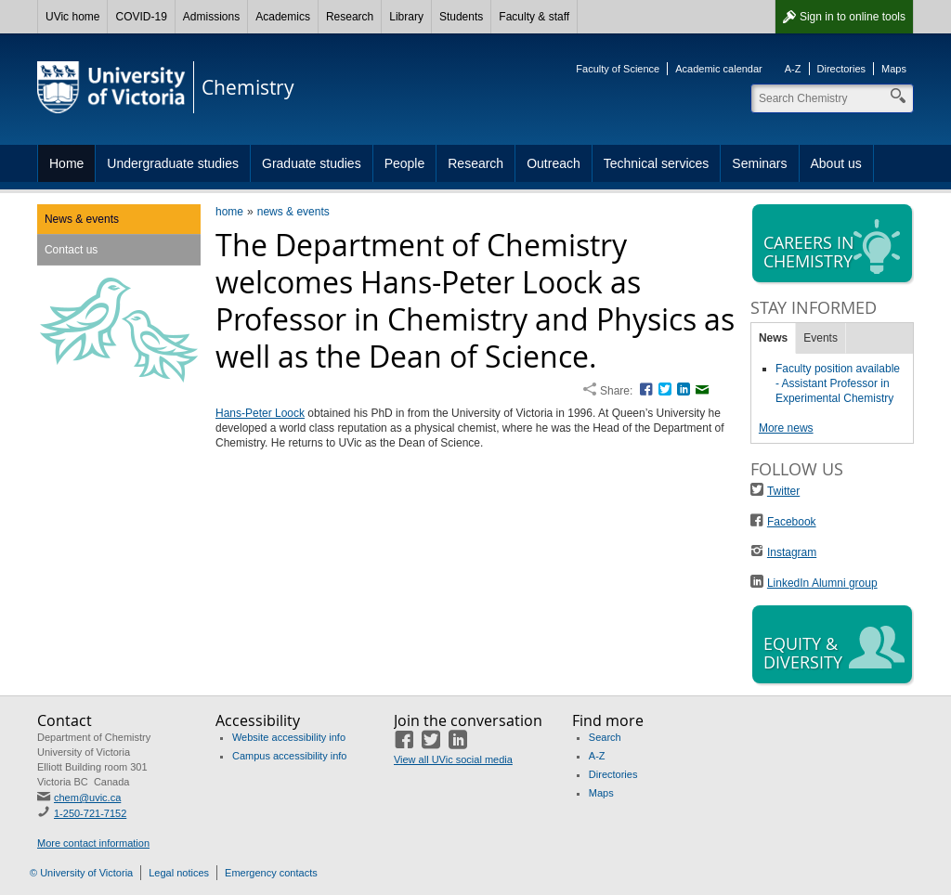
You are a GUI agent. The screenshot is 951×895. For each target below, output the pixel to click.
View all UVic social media (453, 759)
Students (461, 16)
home (229, 211)
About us (836, 163)
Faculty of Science (617, 68)
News (773, 337)
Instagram (791, 552)
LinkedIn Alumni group (822, 583)
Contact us (71, 249)
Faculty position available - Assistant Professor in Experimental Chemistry (837, 383)
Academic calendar (718, 68)
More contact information (93, 843)
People (404, 163)
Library (406, 16)
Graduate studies (311, 163)
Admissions (211, 16)
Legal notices (179, 872)
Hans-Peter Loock (260, 413)
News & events (82, 219)
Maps (893, 68)
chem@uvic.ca (87, 797)
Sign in (852, 16)
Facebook (791, 521)
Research (349, 16)
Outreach (553, 163)
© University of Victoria (81, 872)
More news (786, 428)
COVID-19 (140, 16)
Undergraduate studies (173, 163)
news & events (293, 211)
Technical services (657, 163)
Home (66, 163)
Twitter (783, 491)
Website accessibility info (288, 737)
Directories (841, 68)
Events (820, 337)
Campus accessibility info (289, 755)
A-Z (793, 68)
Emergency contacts (271, 872)
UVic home (72, 16)
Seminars (759, 163)
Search (605, 737)
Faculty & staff (534, 16)
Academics (282, 16)
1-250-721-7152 (90, 813)
